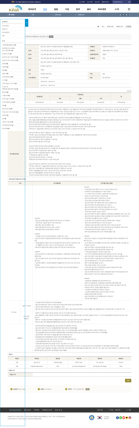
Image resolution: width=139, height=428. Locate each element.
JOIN (98, 2)
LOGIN (91, 2)
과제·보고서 (81, 15)
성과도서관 (58, 15)
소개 (117, 9)
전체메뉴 (129, 9)
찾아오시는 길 (58, 410)
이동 (112, 410)
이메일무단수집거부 (47, 410)
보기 (88, 389)
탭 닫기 (26, 23)
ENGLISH (106, 2)
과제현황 (128, 26)
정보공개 (32, 9)
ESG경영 (102, 9)
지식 (45, 9)
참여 (78, 9)
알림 (56, 9)
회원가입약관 (27, 410)
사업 (67, 9)
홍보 (89, 9)
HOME (83, 2)
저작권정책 (36, 410)
